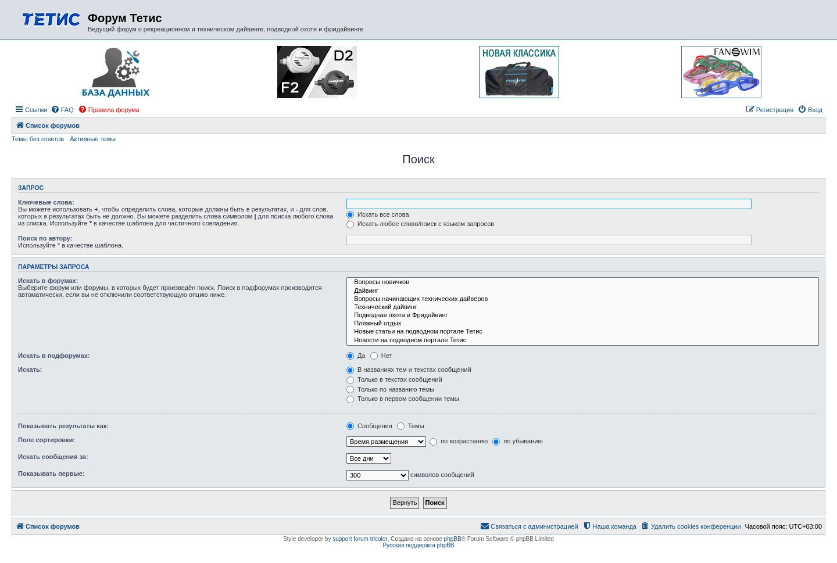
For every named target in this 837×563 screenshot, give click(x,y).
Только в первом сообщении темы (402, 398)
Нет (381, 355)
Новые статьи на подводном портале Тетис (583, 332)
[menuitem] (62, 110)
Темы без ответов (38, 138)
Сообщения (369, 425)
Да (356, 355)
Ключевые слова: (46, 202)
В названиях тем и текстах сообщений (408, 369)
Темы (410, 425)
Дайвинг (583, 291)
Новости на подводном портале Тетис (583, 340)
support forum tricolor (359, 539)
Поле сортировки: (46, 439)
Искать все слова (377, 214)
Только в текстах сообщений (394, 379)
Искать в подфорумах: (54, 355)
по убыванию (517, 441)
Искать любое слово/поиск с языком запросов (420, 223)
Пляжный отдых (583, 324)
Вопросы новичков (583, 282)
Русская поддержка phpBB (418, 545)
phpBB (453, 539)
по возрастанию (459, 441)
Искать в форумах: (48, 280)
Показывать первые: (51, 473)
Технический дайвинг (583, 307)
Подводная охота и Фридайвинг (583, 315)
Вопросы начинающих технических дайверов (583, 299)
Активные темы (93, 138)
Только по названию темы (390, 389)
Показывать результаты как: (63, 425)
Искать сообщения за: (53, 456)
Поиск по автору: (45, 238)
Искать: (30, 369)
